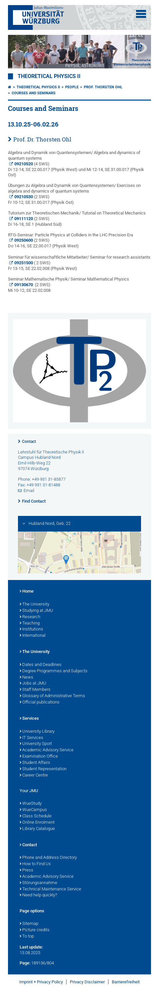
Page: (25, 962)
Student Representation (43, 769)
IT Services (31, 738)
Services (29, 719)
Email (29, 490)
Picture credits (35, 930)
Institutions (31, 629)
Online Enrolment (37, 823)
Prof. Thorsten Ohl (103, 87)
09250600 (23, 240)
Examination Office (39, 757)
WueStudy (31, 804)
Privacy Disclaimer (87, 981)
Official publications (40, 702)
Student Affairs (35, 763)
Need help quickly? (38, 895)
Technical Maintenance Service (50, 889)
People (72, 87)
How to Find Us (35, 864)
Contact (29, 441)
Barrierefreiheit (126, 981)
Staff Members (35, 690)
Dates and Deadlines (41, 665)
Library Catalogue (37, 829)
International (33, 636)
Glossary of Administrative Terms (52, 696)
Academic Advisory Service (47, 750)
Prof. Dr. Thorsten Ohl (42, 139)
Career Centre (34, 776)
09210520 (23, 163)
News (26, 678)
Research (30, 617)
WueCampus (33, 810)
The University (34, 605)
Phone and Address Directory (48, 858)
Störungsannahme (38, 883)
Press (26, 870)
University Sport (36, 744)
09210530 (23, 196)
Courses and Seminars (34, 93)
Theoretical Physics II (49, 76)
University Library (37, 732)
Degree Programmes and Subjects (53, 671)
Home (27, 592)
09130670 (23, 284)
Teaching (30, 623)
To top (27, 937)
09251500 (23, 262)
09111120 (23, 218)
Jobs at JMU (33, 684)
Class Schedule (36, 816)
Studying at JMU (36, 611)
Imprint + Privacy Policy (41, 981)
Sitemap (29, 924)
